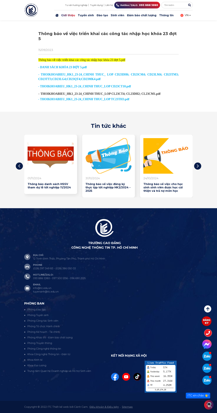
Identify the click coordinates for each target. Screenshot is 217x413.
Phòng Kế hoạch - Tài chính (43, 331)
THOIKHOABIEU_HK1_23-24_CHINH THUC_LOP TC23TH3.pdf (84, 99)
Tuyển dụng (96, 5)
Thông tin (166, 15)
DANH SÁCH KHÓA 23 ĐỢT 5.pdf (63, 67)
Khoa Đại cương (36, 365)
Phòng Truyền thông (39, 343)
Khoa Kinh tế (34, 359)
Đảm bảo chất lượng (141, 15)
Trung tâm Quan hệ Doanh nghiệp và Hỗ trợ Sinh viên (59, 371)
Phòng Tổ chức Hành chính (43, 326)
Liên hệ (109, 5)
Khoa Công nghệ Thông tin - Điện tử (48, 354)
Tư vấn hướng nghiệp (76, 5)
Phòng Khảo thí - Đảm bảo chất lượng (50, 337)
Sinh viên (117, 15)
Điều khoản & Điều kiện (104, 406)
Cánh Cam (81, 406)
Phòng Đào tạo (36, 309)
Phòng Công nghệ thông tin (44, 348)
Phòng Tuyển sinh (38, 315)
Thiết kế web (60, 406)
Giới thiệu (68, 15)
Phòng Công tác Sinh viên (42, 320)
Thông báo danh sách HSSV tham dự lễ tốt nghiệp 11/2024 (49, 185)
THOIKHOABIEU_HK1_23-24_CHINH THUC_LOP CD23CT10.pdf (85, 86)
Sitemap (127, 406)
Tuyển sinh (86, 15)
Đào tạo (102, 15)
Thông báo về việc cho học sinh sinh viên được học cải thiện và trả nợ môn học (163, 187)
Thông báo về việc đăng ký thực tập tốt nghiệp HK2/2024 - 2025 (108, 187)
